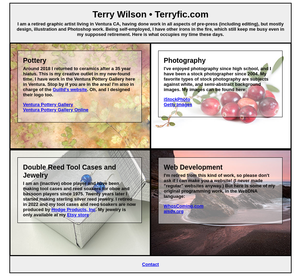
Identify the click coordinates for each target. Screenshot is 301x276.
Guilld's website (70, 89)
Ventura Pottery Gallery (48, 104)
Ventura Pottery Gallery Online (55, 109)
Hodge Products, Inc (73, 209)
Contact (150, 264)
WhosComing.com (183, 206)
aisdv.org (174, 211)
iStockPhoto (177, 99)
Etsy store (78, 214)
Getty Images (178, 104)
